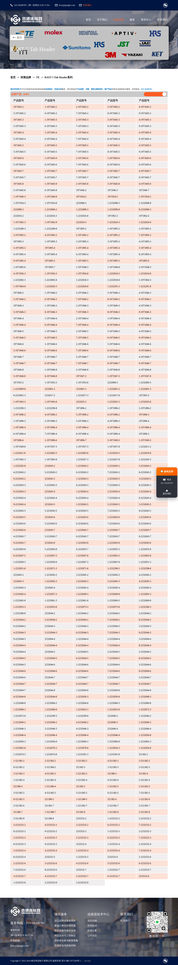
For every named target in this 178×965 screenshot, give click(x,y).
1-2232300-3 (145, 607)
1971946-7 (144, 190)
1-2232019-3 (113, 453)
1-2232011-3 (145, 446)
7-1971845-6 (82, 164)
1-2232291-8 (145, 286)
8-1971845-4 (113, 139)
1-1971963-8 (51, 401)
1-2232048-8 (19, 703)
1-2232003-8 (82, 453)
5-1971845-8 (19, 190)
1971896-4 (144, 421)
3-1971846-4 (113, 318)
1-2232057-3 (51, 594)
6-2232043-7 (82, 536)
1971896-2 (81, 408)
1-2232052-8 (113, 709)
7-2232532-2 (145, 825)
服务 (132, 19)
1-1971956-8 (82, 273)
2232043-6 (50, 517)
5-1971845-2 (19, 113)
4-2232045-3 (145, 581)
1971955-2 (18, 382)
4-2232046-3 (82, 728)
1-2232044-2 (82, 613)
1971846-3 (18, 305)
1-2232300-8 (19, 613)
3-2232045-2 (113, 575)
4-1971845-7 (145, 171)
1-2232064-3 (51, 703)
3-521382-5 (18, 793)
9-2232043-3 (19, 491)
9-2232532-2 (51, 831)
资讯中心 (146, 19)
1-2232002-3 (19, 280)
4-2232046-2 (82, 722)
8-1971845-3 (113, 126)
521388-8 (49, 818)
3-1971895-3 (113, 241)
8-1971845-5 (113, 151)
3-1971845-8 (113, 184)
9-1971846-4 (145, 325)
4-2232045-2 (145, 575)
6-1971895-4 (82, 254)
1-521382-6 (144, 799)
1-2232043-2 (82, 466)
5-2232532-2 (82, 825)
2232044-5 (50, 651)
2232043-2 (50, 466)
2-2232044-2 (113, 613)
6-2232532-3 (113, 837)
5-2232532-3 (82, 837)
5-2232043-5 (51, 510)
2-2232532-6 (19, 863)
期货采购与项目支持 (65, 930)
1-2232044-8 (82, 690)
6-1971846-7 (51, 363)
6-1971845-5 (51, 151)
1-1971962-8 (51, 222)
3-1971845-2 (113, 107)
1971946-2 (81, 190)
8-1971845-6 (113, 164)
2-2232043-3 (113, 478)
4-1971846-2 (145, 292)
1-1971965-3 (19, 459)
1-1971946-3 (19, 196)
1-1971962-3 (19, 222)
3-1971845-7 (113, 171)
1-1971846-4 (51, 318)
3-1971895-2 (19, 235)
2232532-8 (144, 876)
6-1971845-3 (51, 126)
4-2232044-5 (19, 658)
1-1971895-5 (82, 260)
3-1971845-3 (113, 119)
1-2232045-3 (51, 581)
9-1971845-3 (145, 126)
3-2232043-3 (145, 478)
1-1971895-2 (113, 228)
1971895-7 (50, 267)
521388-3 (112, 773)
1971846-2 (18, 292)
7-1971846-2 (82, 299)
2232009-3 (112, 382)
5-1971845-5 (19, 151)
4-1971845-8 (145, 184)
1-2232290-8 (51, 408)
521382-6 (112, 799)
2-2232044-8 (113, 690)
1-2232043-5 (82, 504)
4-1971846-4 (145, 318)
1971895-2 (81, 228)
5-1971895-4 (51, 254)
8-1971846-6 (113, 350)
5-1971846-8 (19, 376)
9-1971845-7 (145, 177)
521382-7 (49, 805)
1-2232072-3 (145, 709)
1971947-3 (81, 376)
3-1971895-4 (145, 248)
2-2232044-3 (113, 626)
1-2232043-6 (82, 517)
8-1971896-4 (82, 434)
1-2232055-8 (145, 549)
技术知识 (92, 925)
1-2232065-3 (145, 594)
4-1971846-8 (145, 369)
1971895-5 (50, 260)
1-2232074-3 (19, 754)
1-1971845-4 (51, 132)
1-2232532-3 (113, 831)
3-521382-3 (18, 773)
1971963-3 (144, 395)
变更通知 (87, 5)
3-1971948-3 (145, 267)
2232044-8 (50, 690)
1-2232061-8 (82, 600)
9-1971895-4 (19, 260)
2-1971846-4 (82, 318)
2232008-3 (81, 203)
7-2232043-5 (113, 510)
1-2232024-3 (113, 222)
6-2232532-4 (113, 850)
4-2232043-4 (19, 498)
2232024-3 (81, 222)
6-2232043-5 (82, 510)
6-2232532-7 (113, 876)
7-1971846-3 (82, 312)
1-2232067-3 (82, 562)
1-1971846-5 (51, 331)
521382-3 (80, 767)
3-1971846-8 (113, 369)
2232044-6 (50, 664)
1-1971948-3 (82, 267)
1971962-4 (144, 216)
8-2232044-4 (145, 645)
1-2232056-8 (113, 696)
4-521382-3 (50, 773)
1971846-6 (18, 344)
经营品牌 (118, 19)
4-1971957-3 (51, 446)
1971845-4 (18, 132)
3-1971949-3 (113, 440)
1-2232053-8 (51, 607)
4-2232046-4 (82, 735)
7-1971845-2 (82, 113)
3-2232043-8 (145, 543)
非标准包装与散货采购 (66, 940)
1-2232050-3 (19, 741)
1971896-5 (144, 434)
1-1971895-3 (51, 241)
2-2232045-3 (82, 581)
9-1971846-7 (145, 363)
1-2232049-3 (82, 594)
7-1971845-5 (82, 151)
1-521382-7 (81, 805)
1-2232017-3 (82, 395)
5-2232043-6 (51, 523)
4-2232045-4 (145, 587)
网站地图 (87, 961)
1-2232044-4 (82, 639)
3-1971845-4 (113, 132)
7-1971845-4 (82, 139)
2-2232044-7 (113, 677)
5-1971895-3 (19, 248)
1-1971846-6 (51, 344)
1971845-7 (18, 171)
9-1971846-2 (145, 299)
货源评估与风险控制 (65, 945)
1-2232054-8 (145, 748)
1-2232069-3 (113, 600)
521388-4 (17, 786)
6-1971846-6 (51, 350)
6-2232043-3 (82, 485)
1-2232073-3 (82, 607)
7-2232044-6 (113, 671)
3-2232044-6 (145, 664)
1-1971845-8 (51, 184)
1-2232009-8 (19, 389)
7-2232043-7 (113, 536)
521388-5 (49, 799)
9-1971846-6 (145, 350)
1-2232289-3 (19, 228)
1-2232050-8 (51, 741)
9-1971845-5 (145, 151)
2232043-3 (50, 478)
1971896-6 (18, 440)
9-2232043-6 (19, 530)
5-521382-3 (81, 773)
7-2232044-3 (113, 632)
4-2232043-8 (19, 549)
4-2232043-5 (19, 510)
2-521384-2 (50, 767)
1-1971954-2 (145, 196)
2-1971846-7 (82, 357)
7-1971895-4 (113, 254)
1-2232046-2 (145, 716)
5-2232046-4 (113, 735)
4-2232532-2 (51, 825)
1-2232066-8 (113, 741)
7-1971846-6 (82, 350)
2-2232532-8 (51, 882)
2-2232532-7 (145, 869)
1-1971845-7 (51, 171)
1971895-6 (144, 260)
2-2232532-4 (145, 844)
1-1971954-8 (51, 203)
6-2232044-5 (82, 658)
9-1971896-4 (113, 434)
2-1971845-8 (82, 184)
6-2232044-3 (82, 632)
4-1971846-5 (145, 331)
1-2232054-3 (113, 748)
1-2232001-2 (113, 389)
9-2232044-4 (19, 651)
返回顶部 (167, 492)
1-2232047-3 (51, 555)
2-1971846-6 (82, 344)
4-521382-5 (50, 793)
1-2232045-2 (51, 575)
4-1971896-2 (51, 414)
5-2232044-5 (51, 658)
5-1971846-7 (19, 363)
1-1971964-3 (145, 280)
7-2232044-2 (113, 619)
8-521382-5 (18, 799)
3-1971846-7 (113, 357)
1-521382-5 (112, 786)
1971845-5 (18, 145)
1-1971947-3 (113, 376)
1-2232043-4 (82, 491)
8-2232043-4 (145, 498)
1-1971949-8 (19, 446)
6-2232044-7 (82, 684)
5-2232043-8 (51, 549)
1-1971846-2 (51, 292)
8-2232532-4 (19, 857)
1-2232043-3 (82, 478)
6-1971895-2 (113, 235)
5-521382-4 (144, 780)
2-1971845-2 (82, 107)
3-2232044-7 (145, 677)
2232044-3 (50, 626)
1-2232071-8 (82, 568)
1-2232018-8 (113, 280)
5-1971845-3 (19, 126)
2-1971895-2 (145, 228)
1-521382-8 (112, 812)
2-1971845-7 (82, 171)
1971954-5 (112, 196)
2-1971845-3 (82, 119)
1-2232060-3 (113, 703)
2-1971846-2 (82, 292)
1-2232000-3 (82, 209)
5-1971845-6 (19, 164)
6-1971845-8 (51, 190)
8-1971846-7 (113, 363)
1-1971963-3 (19, 401)
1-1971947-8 (145, 376)
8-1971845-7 (113, 177)
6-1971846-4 (51, 325)
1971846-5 (18, 331)
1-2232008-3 (113, 203)
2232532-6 (112, 857)
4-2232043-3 (19, 485)
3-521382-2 (81, 760)
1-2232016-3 (51, 216)
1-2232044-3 (82, 626)
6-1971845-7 (51, 177)
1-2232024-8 (145, 222)
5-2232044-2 (51, 619)
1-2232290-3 (19, 408)
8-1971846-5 (113, 337)
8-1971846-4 (113, 325)
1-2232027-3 (82, 459)
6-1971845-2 (51, 113)
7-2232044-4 (113, 645)
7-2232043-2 (113, 472)
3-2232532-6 (51, 863)
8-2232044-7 (145, 684)
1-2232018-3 (82, 280)
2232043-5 (50, 504)
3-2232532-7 (19, 876)
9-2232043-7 (19, 543)
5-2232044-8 (51, 696)
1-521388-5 (81, 799)
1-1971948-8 (113, 267)
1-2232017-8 (113, 395)
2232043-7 (50, 530)
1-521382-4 (18, 780)
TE (38, 77)
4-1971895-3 (145, 241)
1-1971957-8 (113, 446)
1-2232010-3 (113, 273)
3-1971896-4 (82, 427)
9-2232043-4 (19, 504)
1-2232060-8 (145, 703)
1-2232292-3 (145, 459)
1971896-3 (144, 414)
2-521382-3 (144, 767)
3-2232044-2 (145, 613)
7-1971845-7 (82, 177)
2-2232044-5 (113, 651)
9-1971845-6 (145, 164)
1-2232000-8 (113, 209)
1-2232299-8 (82, 716)
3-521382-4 (81, 780)
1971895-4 (50, 248)
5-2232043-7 (51, 536)
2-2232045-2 (82, 575)
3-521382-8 (18, 818)
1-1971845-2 (51, 107)
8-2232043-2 (145, 472)
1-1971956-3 (51, 273)
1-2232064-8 (82, 703)
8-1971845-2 (113, 113)
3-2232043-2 (145, 466)
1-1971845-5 (51, 145)
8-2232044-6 (145, 671)
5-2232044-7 (51, 684)
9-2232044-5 (19, 664)
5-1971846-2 (19, 299)
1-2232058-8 (145, 735)
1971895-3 (18, 241)
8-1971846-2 (113, 299)
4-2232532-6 (82, 863)
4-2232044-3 (19, 632)
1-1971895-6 (19, 267)
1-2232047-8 (82, 555)
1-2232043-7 (82, 530)
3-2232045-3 (113, 581)
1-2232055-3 (113, 549)
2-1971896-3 (51, 421)
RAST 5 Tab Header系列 (59, 77)
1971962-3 (112, 216)
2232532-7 (81, 869)
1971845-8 (18, 184)
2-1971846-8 (82, 369)
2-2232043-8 (113, 543)
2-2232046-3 (19, 728)
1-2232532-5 (82, 857)
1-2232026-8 (82, 286)
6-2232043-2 (82, 472)
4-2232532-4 (51, 850)
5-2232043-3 (51, 485)
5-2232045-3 (19, 587)
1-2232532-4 (113, 844)
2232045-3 (18, 581)
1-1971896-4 (19, 427)
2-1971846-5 (82, 331)
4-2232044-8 (19, 696)
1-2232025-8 (145, 401)
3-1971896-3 (82, 421)
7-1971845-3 (82, 126)
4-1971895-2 (51, 235)
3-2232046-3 (51, 728)
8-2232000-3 (145, 209)
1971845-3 (18, 119)
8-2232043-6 (145, 523)
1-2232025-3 (113, 401)
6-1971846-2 (51, 299)
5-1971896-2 (82, 414)
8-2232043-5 (145, 510)
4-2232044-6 (19, 671)
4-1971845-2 (145, 107)
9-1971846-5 (145, 337)
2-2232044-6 (113, 664)
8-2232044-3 (145, 632)
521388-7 (17, 812)
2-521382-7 (112, 805)
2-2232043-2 (113, 466)
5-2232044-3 (51, 632)
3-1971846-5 (113, 331)
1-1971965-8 (51, 459)
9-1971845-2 (145, 113)
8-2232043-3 (145, 485)
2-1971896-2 (145, 408)
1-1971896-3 (19, 421)
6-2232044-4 (82, 645)
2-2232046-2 (19, 722)
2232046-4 (112, 728)
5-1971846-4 (19, 325)
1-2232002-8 (51, 280)
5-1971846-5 (19, 337)
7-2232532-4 (145, 850)
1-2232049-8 (113, 594)
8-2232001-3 (19, 395)
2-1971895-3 (82, 241)
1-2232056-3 (82, 696)
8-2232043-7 (145, 536)
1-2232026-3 (51, 286)
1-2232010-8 (145, 273)
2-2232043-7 (113, 530)
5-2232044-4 (51, 645)
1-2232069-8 (145, 600)
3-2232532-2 (19, 825)
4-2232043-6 (19, 523)
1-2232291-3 (113, 286)
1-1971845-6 (51, 158)
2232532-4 (81, 844)
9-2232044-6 (19, 677)
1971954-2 (81, 196)
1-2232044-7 (82, 677)
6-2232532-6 (145, 863)
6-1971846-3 (51, 312)
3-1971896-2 (19, 414)
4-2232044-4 (19, 645)
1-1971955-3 (51, 382)
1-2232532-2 (113, 818)
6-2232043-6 (82, 523)
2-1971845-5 (82, 145)
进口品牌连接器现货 (65, 920)
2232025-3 (81, 401)
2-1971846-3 (82, 305)
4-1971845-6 (145, 158)
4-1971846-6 (145, 344)
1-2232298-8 (145, 568)
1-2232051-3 (145, 562)
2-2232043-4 (113, 491)
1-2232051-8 (19, 568)
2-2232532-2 (145, 818)
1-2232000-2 (51, 209)
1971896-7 (81, 440)
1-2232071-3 (51, 568)
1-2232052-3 (82, 709)
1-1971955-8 (82, 382)
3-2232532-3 (19, 837)
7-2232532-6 (19, 869)
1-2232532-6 (145, 857)
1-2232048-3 (145, 696)
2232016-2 (18, 216)
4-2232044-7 (19, 684)
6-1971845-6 (51, 164)
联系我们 (162, 19)
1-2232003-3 (51, 453)
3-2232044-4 (145, 639)
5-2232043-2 (51, 472)
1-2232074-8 (51, 754)
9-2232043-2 (19, 478)
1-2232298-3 (113, 568)
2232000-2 (18, 209)
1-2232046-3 (145, 722)
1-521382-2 (18, 760)
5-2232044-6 (51, 671)
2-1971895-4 (113, 248)
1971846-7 (18, 357)
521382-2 (143, 754)
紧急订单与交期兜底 (65, 925)
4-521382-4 (112, 780)
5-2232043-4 (51, 498)
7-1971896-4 (51, 434)
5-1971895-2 (82, 235)
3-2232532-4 (19, 850)
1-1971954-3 (19, 203)
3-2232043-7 (145, 530)
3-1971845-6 (113, 158)
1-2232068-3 (19, 709)
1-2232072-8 (19, 716)
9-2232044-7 (19, 690)
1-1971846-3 (51, 305)
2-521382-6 (18, 805)
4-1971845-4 (145, 132)
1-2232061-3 (51, 600)
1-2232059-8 (51, 562)
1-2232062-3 (145, 741)
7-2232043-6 (113, 523)
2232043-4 (50, 491)
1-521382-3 (112, 767)
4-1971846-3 (145, 305)
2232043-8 (50, 543)
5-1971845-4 (19, 139)
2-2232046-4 (19, 735)
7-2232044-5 (113, 658)
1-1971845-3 (51, 119)
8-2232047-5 (19, 555)
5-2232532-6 (113, 863)
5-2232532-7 (82, 876)
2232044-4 (50, 639)
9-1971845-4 (145, 139)
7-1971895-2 (145, 235)
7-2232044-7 (113, 684)
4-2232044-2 (19, 619)
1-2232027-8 (113, 459)
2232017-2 (50, 395)
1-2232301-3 (82, 754)
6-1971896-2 (113, 414)
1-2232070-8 (82, 748)
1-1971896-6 (51, 440)
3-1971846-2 (113, 292)
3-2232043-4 (145, 491)
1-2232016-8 (82, 216)
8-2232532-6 (51, 869)
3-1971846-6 (113, 344)
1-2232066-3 (82, 741)
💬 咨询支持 (166, 471)
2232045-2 (18, 575)
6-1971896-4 (19, 434)
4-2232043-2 (19, 472)
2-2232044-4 (113, 639)
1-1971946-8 (51, 196)
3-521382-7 (144, 805)
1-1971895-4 (82, 248)
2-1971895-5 (113, 260)
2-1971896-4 (51, 427)
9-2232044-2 (19, 626)
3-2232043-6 (145, 517)
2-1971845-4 (82, 132)
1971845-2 (18, 107)
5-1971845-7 (19, 177)
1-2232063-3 (113, 555)
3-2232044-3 (145, 626)
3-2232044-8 (145, 690)
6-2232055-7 (82, 549)
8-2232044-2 (145, 619)
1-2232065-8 (19, 600)
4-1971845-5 (145, 145)
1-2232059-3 (19, 562)
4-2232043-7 (19, 536)
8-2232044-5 (145, 658)
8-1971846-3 (113, 312)
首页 (88, 19)
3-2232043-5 (145, 504)
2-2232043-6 (113, 517)
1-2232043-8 (82, 543)
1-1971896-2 (113, 408)
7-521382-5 (144, 793)
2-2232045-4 (82, 587)
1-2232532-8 (19, 882)
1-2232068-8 (51, 709)
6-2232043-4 (82, 498)
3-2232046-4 (51, 735)
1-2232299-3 (51, 716)
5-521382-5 (81, 793)
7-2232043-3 (113, 485)
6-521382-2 (18, 767)
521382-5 (80, 786)
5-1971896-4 (145, 427)
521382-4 (143, 773)
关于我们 (102, 19)
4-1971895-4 (19, 254)
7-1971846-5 (82, 337)
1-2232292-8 (19, 466)
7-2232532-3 (145, 837)
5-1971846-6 (19, 350)
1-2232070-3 (51, 748)
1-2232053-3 (19, 607)
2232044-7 (50, 677)
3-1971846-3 (113, 305)
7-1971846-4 (82, 325)
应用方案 (92, 930)
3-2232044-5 (145, 651)
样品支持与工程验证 (65, 935)
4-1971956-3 (19, 273)
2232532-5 (50, 857)
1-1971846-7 (51, 357)
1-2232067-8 (113, 562)
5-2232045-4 (19, 594)
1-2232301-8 (113, 754)
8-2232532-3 (19, 844)
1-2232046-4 (145, 728)
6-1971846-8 (51, 376)
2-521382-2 (50, 760)
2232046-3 (112, 722)
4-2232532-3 (51, 837)
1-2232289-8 (51, 228)
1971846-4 (18, 318)
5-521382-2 (144, 760)
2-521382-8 (144, 812)
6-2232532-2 (113, 825)
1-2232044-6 (82, 664)
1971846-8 (18, 369)
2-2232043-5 (113, 504)
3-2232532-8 (82, 882)
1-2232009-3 (145, 382)
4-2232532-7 (51, 876)
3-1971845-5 (113, 145)
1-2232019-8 (145, 453)
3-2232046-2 (51, 722)
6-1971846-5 (51, 337)
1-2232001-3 (145, 389)
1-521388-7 (50, 812)
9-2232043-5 (19, 517)
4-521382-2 (112, 760)
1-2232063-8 (145, 555)
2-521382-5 (144, 786)
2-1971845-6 (82, 158)
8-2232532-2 (19, 831)
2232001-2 (50, 389)
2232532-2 (81, 818)
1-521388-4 (50, 786)
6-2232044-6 (82, 671)
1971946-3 (112, 190)
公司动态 (92, 935)
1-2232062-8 (19, 748)
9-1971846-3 (145, 312)
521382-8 (80, 812)
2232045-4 (50, 587)
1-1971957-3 (82, 446)
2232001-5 (81, 389)
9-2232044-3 (19, 639)
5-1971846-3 (19, 312)
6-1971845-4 (51, 139)
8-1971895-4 (145, 254)
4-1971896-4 (113, 427)
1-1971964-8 (19, 286)
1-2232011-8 (19, 453)
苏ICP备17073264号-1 (71, 961)
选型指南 (92, 920)
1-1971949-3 (145, 440)
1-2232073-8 (113, 607)
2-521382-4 (50, 780)
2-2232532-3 (145, 831)
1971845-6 (18, 158)
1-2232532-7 (113, 869)
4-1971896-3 (113, 421)
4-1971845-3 (145, 119)
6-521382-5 (112, 793)
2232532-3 (81, 831)
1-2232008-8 (145, 203)
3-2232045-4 (113, 587)
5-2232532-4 (82, 850)
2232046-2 (112, 716)
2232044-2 (50, 613)
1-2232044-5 (82, 651)
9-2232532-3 (51, 844)
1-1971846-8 (51, 369)
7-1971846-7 (82, 363)
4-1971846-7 (145, 357)
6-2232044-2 (82, 619)
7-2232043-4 (113, 498)
